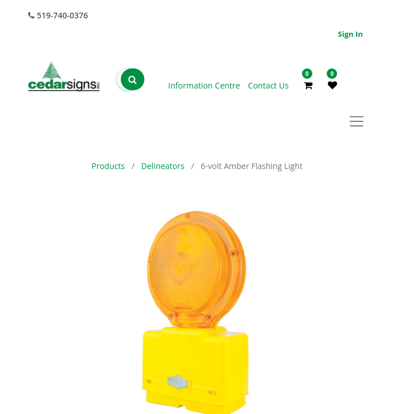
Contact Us (268, 85)
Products (108, 165)
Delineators (163, 165)
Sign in (350, 34)
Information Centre (205, 85)
